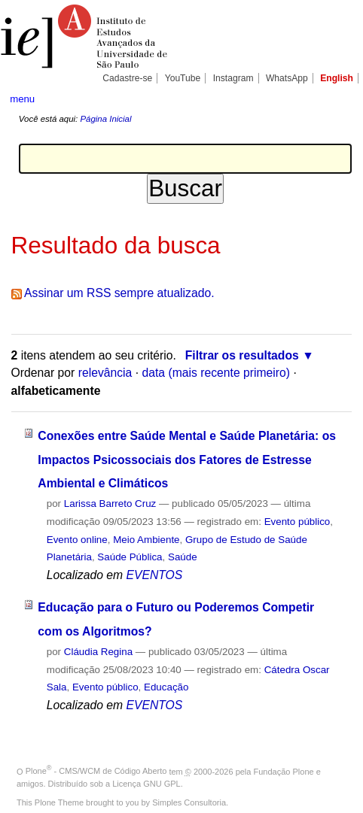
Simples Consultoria (189, 802)
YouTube (183, 78)
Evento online (77, 539)
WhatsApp (287, 78)
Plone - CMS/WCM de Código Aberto (96, 770)
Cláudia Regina (98, 651)
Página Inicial (105, 118)
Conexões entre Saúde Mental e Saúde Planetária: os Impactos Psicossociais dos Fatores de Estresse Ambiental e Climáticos (187, 459)
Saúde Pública (129, 557)
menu (22, 99)
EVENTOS (154, 575)
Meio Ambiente (146, 539)
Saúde (182, 557)
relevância (105, 372)
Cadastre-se (127, 78)
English (336, 78)
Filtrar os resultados (242, 355)
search (338, 98)
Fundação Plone (284, 770)
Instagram (233, 78)
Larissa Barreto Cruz (110, 503)
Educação (166, 687)
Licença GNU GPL (146, 783)
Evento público (297, 521)
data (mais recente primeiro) (216, 372)
